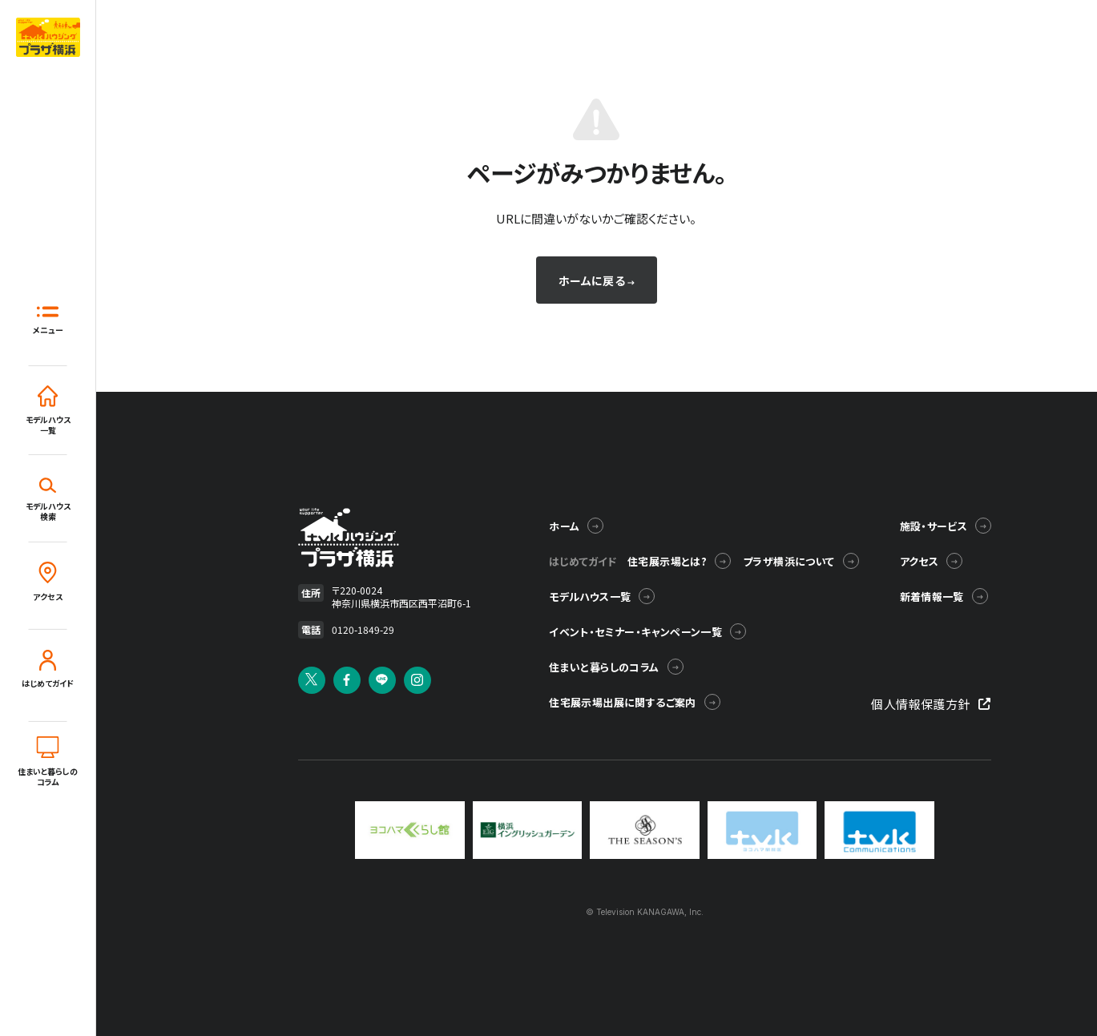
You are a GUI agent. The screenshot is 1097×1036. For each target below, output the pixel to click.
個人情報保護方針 (930, 703)
